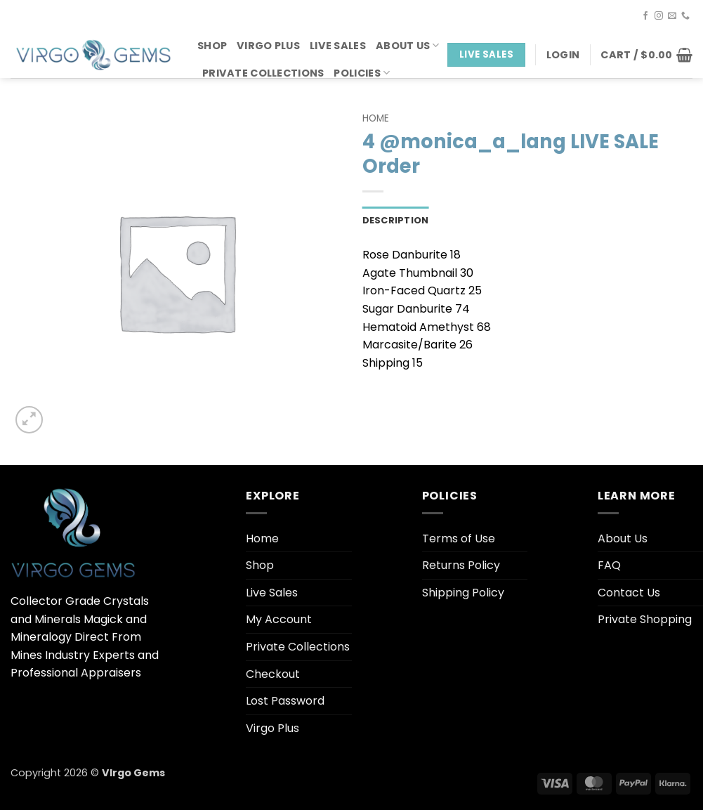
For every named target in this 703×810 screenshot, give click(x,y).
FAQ (609, 565)
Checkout (273, 674)
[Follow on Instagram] (659, 16)
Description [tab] (395, 220)
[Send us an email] (672, 16)
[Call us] (685, 16)
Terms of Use (458, 538)
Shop (212, 46)
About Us (408, 46)
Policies (362, 73)
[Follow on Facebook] (645, 16)
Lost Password (285, 701)
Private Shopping (645, 619)
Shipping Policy (463, 592)
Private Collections (263, 73)
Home (375, 118)
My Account (279, 619)
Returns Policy (461, 565)
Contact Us (629, 592)
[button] (562, 54)
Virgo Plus (268, 46)
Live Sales (338, 46)
